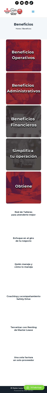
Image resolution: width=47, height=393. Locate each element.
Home (18, 29)
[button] (34, 387)
